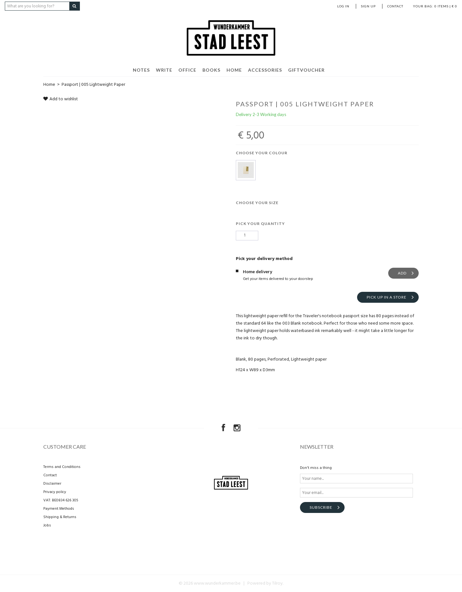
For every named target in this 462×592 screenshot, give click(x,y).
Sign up (368, 6)
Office (187, 70)
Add (402, 273)
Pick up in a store (386, 297)
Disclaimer (52, 483)
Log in (343, 6)
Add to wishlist (60, 99)
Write (164, 70)
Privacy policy (54, 492)
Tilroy (277, 583)
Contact (395, 6)
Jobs (47, 525)
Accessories (265, 70)
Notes (141, 70)
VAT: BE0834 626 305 (60, 500)
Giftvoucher (306, 70)
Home (234, 70)
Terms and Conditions (62, 467)
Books (211, 70)
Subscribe (321, 507)
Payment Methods (58, 509)
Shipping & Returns (59, 517)
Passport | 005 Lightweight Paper (93, 84)
